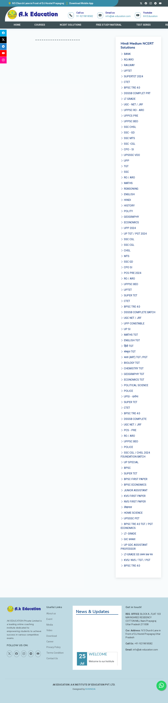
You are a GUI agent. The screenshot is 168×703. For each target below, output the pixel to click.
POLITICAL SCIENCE (134, 385)
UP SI (126, 329)
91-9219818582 (84, 16)
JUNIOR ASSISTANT (134, 490)
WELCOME (98, 658)
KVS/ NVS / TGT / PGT (135, 560)
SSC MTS (128, 138)
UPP (125, 160)
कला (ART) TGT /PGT (134, 357)
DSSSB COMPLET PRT (135, 93)
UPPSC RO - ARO (132, 110)
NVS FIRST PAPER (133, 501)
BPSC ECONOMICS (133, 484)
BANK (126, 54)
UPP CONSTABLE (132, 323)
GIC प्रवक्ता (128, 539)
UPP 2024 (128, 228)
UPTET (126, 70)
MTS (125, 256)
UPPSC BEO (129, 121)
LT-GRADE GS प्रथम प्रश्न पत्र (136, 554)
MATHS (127, 183)
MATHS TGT (129, 334)
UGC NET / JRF (131, 317)
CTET (125, 82)
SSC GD (127, 261)
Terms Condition (55, 653)
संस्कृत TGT (128, 351)
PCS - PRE (128, 430)
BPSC (126, 467)
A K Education (150, 16)
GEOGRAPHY (130, 216)
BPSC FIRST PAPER (134, 479)
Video (49, 630)
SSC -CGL (128, 143)
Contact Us (52, 658)
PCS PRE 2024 (131, 273)
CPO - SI (127, 149)
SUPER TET (129, 295)
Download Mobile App (78, 3)
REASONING (129, 188)
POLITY (127, 211)
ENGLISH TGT (130, 340)
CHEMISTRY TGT (132, 368)
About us (51, 613)
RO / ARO (128, 177)
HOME (17, 24)
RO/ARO (127, 59)
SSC (125, 171)
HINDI (126, 200)
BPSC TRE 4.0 (130, 87)
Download (51, 636)
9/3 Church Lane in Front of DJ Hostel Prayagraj (35, 3)
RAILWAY (128, 65)
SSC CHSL (128, 127)
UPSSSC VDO (130, 155)
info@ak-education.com (118, 16)
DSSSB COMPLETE (134, 419)
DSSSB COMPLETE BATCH (138, 312)
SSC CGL (127, 239)
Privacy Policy (53, 647)
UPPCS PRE (129, 115)
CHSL (126, 250)
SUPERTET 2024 (132, 76)
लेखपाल (126, 507)
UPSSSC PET (130, 518)
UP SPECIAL (130, 462)
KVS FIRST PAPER (133, 496)
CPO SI (126, 267)
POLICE (127, 390)
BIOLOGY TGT (130, 362)
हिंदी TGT (127, 346)
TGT (125, 166)
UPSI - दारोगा (129, 396)
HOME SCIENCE (132, 512)
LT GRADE (128, 98)
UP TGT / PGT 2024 (134, 233)
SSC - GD (128, 132)
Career (50, 641)
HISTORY (128, 205)
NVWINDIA (90, 689)
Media (49, 625)
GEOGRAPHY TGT (132, 374)
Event (49, 619)
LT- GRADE (128, 533)
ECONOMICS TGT (132, 379)
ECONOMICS (130, 222)
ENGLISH (128, 194)
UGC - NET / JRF (132, 104)
